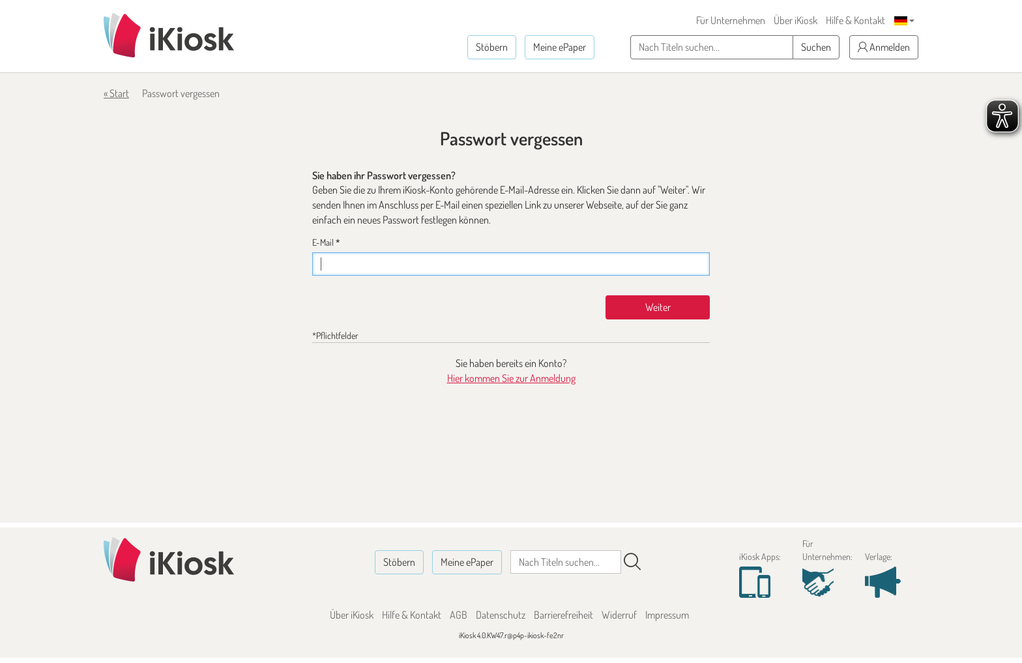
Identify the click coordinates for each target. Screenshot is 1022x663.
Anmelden (884, 46)
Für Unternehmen (730, 20)
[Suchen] (632, 562)
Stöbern (492, 46)
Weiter (658, 307)
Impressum (667, 614)
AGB (458, 614)
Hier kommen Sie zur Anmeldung (511, 378)
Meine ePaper (559, 46)
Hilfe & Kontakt (855, 20)
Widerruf (619, 614)
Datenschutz (500, 614)
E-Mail (326, 242)
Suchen (816, 46)
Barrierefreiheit (563, 614)
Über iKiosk (795, 20)
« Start (116, 93)
